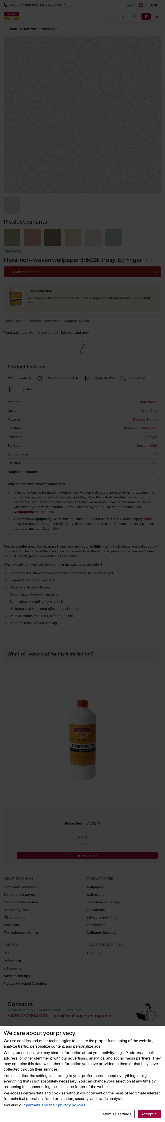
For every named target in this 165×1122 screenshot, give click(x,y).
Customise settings (115, 1114)
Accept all (149, 1114)
